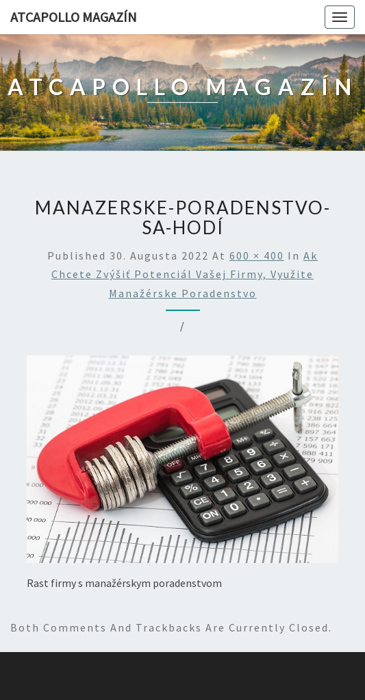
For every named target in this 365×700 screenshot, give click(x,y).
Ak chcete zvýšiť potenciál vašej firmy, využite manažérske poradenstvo (184, 274)
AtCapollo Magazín (73, 16)
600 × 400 (256, 255)
